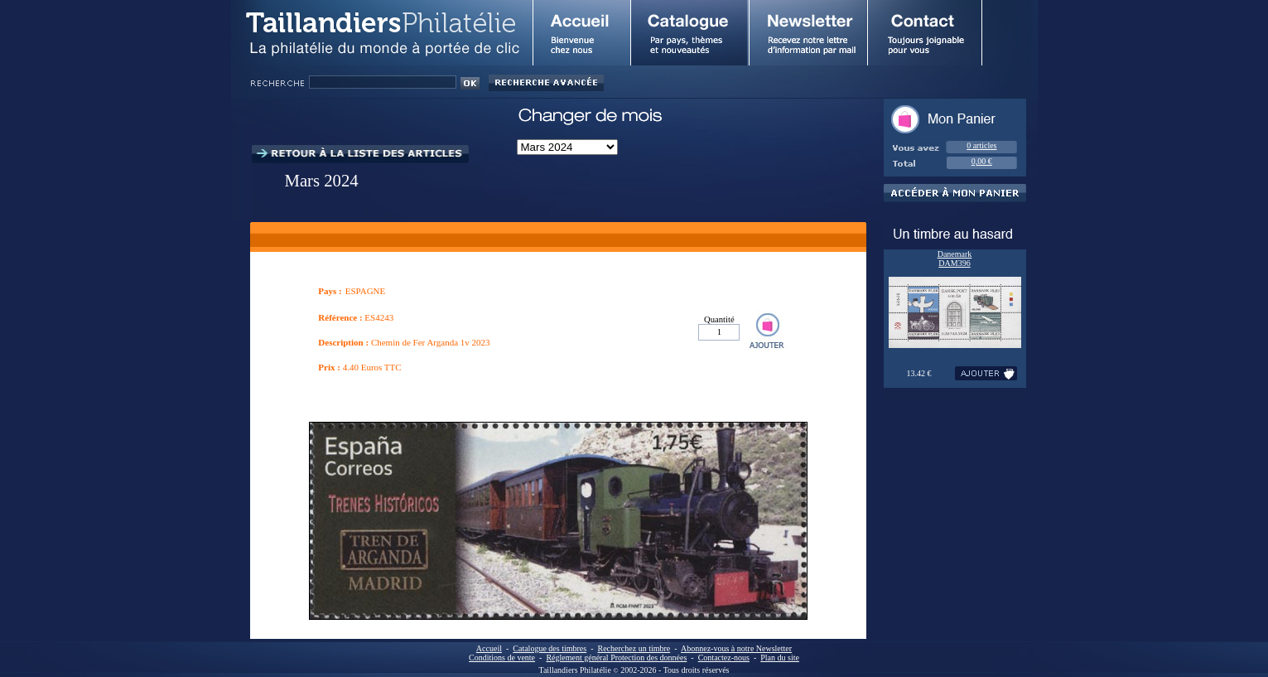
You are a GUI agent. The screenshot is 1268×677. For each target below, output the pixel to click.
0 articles (981, 145)
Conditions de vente (502, 657)
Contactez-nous (724, 657)
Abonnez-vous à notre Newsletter (736, 648)
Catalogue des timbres (549, 648)
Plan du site (779, 657)
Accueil (489, 648)
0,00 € (981, 161)
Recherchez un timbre (634, 648)
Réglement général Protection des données (616, 657)
